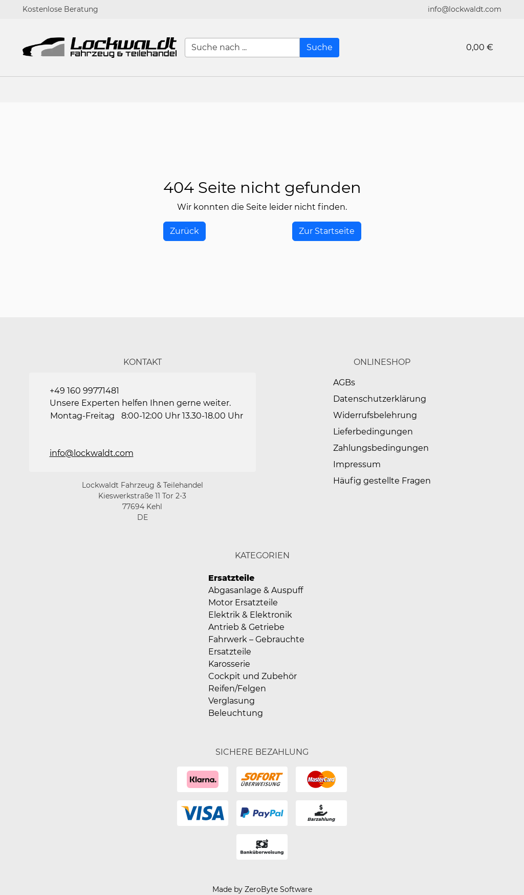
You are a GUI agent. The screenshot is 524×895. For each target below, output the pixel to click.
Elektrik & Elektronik (250, 615)
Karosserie (229, 664)
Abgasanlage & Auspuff (255, 590)
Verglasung (231, 701)
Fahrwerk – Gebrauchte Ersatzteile (256, 646)
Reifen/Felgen (237, 688)
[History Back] (184, 231)
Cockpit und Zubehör (252, 676)
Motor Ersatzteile (243, 602)
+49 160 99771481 (84, 391)
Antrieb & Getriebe (246, 627)
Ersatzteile (231, 578)
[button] (511, 89)
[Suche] (319, 47)
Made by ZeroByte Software (262, 889)
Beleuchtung (235, 713)
